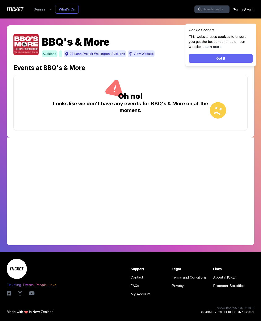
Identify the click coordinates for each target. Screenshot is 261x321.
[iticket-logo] (9, 293)
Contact (138, 277)
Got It (220, 58)
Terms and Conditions (190, 277)
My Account (142, 294)
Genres (43, 9)
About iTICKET (226, 277)
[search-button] (212, 9)
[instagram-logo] (20, 293)
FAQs (136, 286)
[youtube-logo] (32, 293)
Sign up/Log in (243, 9)
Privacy (179, 286)
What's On (67, 9)
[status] (220, 45)
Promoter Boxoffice (230, 286)
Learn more (212, 47)
